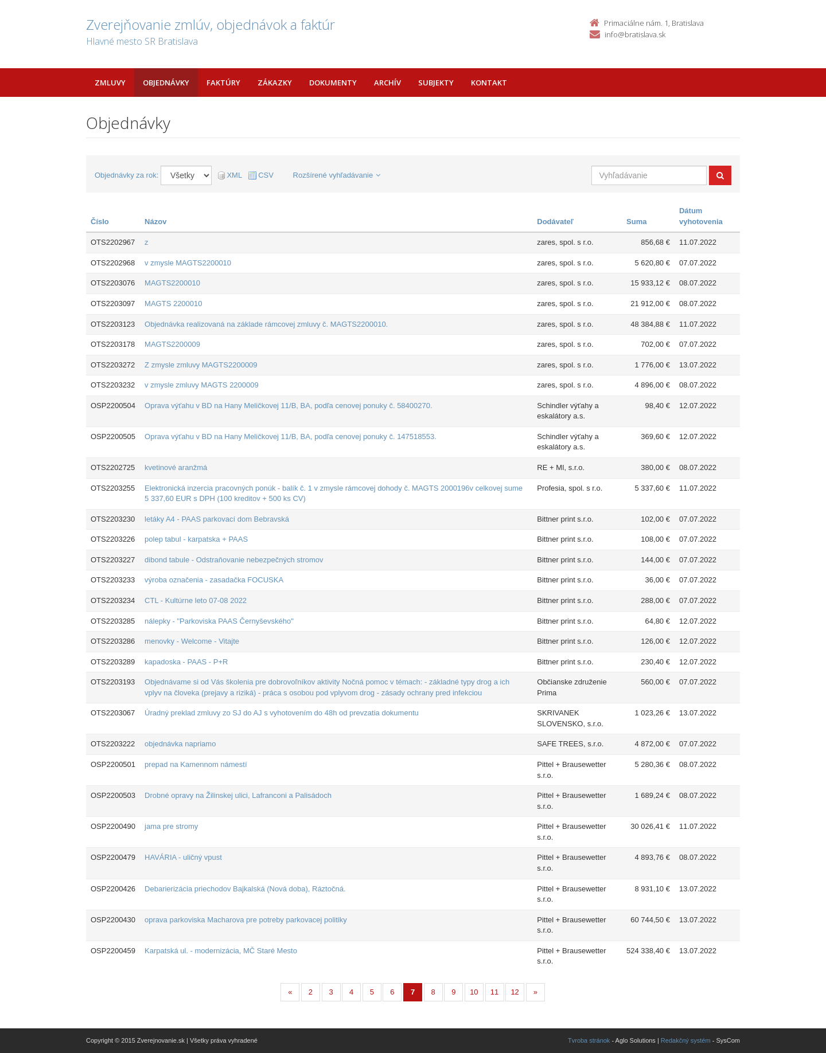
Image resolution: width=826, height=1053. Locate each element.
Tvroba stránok (589, 1040)
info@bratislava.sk (635, 34)
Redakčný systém (686, 1040)
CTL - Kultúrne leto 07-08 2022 (196, 600)
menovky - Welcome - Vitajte (192, 641)
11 (494, 992)
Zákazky (275, 82)
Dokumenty (333, 82)
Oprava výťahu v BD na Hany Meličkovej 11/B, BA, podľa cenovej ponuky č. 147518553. (291, 436)
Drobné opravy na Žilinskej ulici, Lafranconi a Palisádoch (238, 795)
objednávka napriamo (180, 743)
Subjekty (436, 82)
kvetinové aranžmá (176, 467)
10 (474, 992)
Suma (636, 221)
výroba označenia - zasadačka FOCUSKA (214, 580)
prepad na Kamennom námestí (196, 764)
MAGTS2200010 (172, 283)
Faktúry (223, 82)
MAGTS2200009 (172, 344)
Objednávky (166, 82)
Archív (387, 82)
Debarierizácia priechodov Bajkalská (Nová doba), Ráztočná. (245, 888)
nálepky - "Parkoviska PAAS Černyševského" (219, 621)
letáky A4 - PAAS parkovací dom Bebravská (217, 519)
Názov (155, 221)
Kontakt (489, 82)
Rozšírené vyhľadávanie (337, 175)
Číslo (100, 221)
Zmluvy (110, 82)
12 (515, 992)
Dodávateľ (555, 221)
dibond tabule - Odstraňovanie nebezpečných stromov (234, 559)
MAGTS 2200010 (173, 303)
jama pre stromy (171, 826)
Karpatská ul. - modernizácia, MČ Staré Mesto (221, 950)
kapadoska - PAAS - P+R (186, 661)
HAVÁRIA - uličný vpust (183, 857)
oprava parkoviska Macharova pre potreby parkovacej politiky (246, 919)
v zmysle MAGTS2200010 (188, 263)
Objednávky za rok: (126, 175)
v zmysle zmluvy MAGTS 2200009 (202, 385)
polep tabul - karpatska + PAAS (196, 539)
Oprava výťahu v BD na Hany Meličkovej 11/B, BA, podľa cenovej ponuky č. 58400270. (289, 405)
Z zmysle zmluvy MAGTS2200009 (201, 365)
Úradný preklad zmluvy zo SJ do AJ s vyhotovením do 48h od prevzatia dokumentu (282, 712)
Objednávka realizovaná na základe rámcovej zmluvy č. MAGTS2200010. (266, 324)
